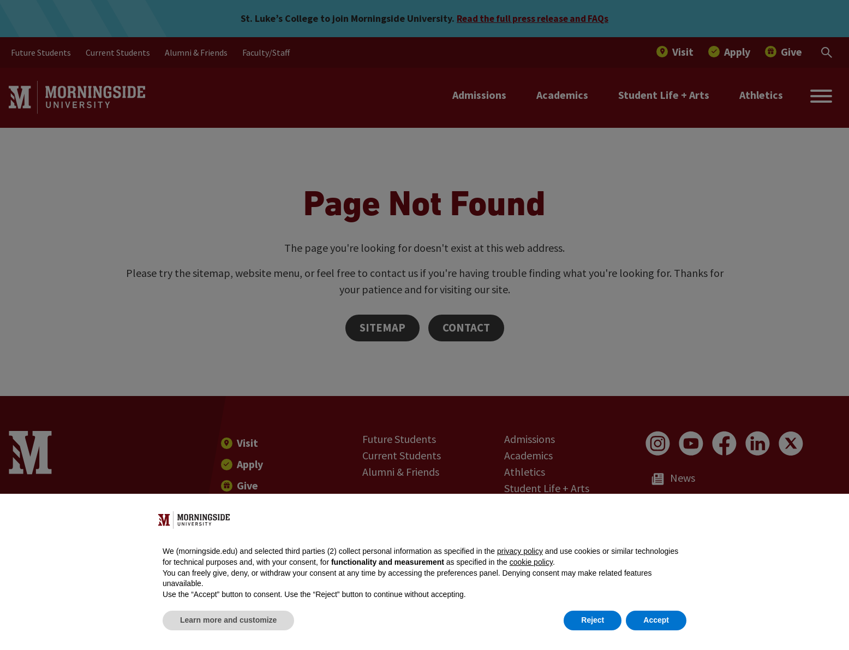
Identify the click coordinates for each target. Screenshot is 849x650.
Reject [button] (592, 620)
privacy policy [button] (520, 551)
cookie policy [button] (531, 562)
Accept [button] (656, 620)
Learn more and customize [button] (228, 620)
